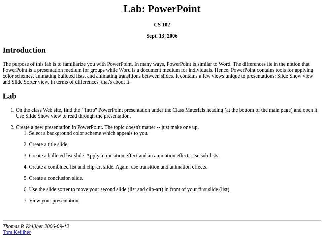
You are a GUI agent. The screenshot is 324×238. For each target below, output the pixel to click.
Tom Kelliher (17, 232)
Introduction (24, 50)
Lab (9, 96)
